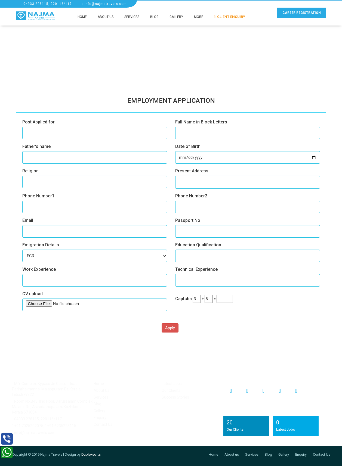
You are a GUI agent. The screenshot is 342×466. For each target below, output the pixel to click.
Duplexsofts (91, 454)
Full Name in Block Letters (201, 122)
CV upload (32, 293)
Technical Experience (196, 269)
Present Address (191, 170)
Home (82, 17)
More (198, 17)
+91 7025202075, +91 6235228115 (44, 426)
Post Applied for (38, 122)
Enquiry (100, 417)
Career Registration (301, 13)
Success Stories (175, 397)
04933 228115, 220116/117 (46, 4)
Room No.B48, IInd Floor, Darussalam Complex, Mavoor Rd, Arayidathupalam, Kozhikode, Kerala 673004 (52, 406)
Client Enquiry (229, 17)
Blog (154, 17)
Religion (30, 170)
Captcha (183, 298)
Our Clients (171, 390)
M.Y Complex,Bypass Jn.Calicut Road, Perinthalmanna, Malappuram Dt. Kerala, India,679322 (46, 389)
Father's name (36, 146)
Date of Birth (188, 146)
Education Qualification (198, 244)
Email (27, 220)
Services (131, 17)
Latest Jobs (172, 383)
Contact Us (103, 424)
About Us (105, 17)
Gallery (176, 17)
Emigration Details (40, 244)
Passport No (187, 220)
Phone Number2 (191, 195)
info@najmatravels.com (104, 4)
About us (231, 454)
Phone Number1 (38, 195)
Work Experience (39, 269)
